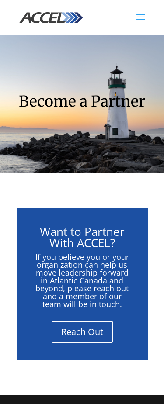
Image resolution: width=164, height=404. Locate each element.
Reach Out (82, 332)
